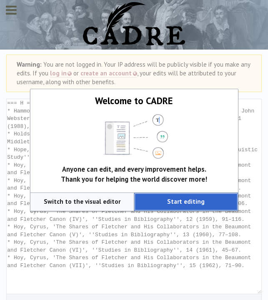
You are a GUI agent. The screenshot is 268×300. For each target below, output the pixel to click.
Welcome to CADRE (134, 101)
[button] (82, 202)
